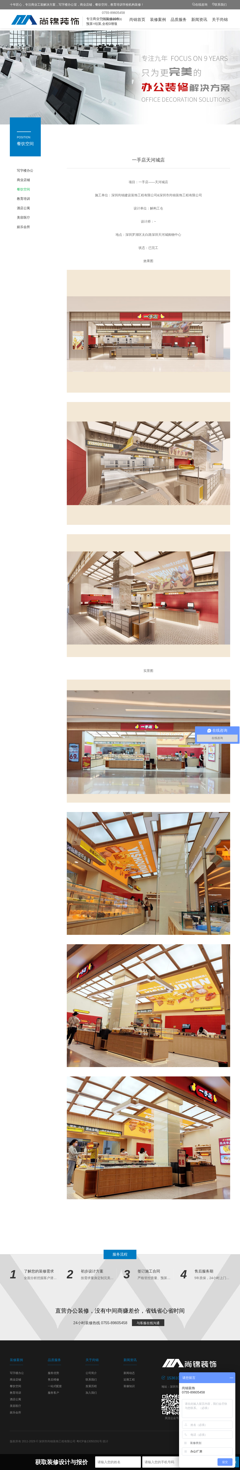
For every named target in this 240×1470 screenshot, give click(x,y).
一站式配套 (55, 1386)
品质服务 (179, 19)
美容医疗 (23, 217)
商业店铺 (23, 180)
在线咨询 (201, 4)
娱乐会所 (23, 227)
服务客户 (53, 1392)
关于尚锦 (220, 19)
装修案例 (158, 19)
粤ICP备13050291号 (89, 1441)
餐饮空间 (23, 189)
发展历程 (91, 1386)
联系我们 (220, 4)
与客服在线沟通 (148, 1323)
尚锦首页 (137, 19)
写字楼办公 (25, 170)
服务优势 (53, 1373)
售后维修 (53, 1379)
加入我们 (91, 1392)
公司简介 (91, 1373)
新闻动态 (129, 1373)
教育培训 (23, 199)
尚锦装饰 (59, 20)
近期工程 (129, 1379)
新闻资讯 (199, 19)
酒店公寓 (23, 208)
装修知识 (129, 1386)
